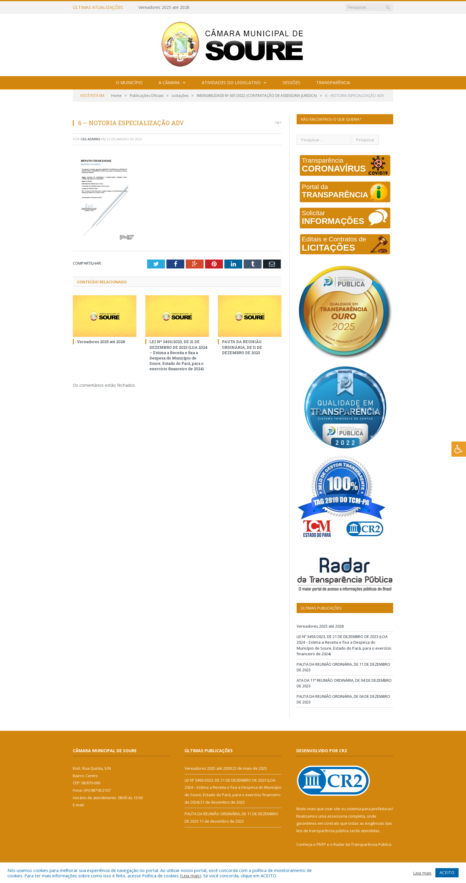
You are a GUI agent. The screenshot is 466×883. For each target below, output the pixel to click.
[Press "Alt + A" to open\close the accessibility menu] (458, 449)
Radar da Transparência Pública (362, 844)
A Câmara (169, 82)
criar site (332, 808)
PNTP (321, 844)
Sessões (291, 82)
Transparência (333, 82)
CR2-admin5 (90, 139)
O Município (129, 82)
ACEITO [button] (447, 872)
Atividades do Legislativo (231, 82)
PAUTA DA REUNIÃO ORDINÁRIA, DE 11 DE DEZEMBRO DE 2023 (242, 347)
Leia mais (190, 876)
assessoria (337, 816)
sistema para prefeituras (369, 808)
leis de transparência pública (322, 830)
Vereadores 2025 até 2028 (163, 7)
